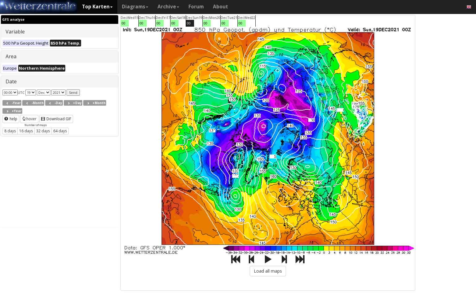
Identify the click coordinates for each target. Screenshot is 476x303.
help (10, 119)
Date (11, 81)
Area (11, 56)
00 (123, 23)
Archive (168, 6)
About (220, 6)
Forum (196, 6)
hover (29, 119)
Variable (15, 31)
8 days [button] (10, 131)
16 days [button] (26, 131)
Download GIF (56, 119)
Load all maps (268, 271)
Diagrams (135, 6)
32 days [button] (43, 131)
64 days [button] (60, 131)
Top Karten (97, 6)
